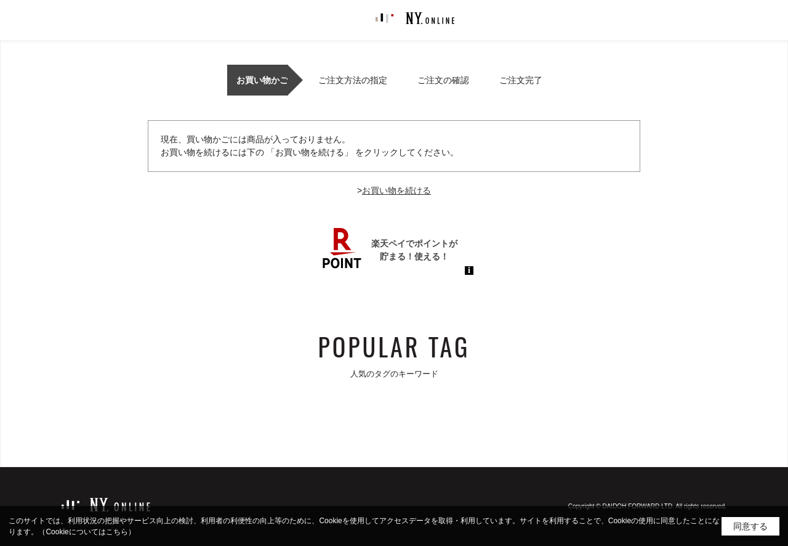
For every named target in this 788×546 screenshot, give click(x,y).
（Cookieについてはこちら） (86, 532)
